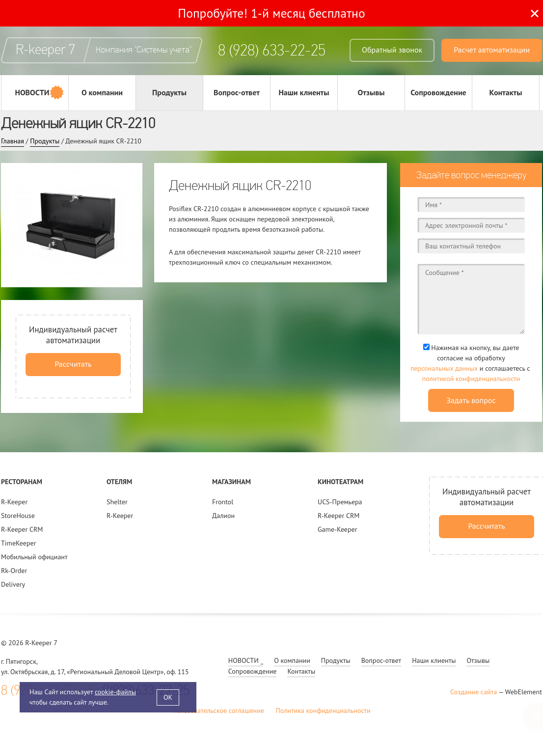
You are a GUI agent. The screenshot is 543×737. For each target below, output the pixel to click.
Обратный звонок (392, 50)
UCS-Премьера (340, 501)
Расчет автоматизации (492, 50)
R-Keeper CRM (22, 529)
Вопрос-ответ (237, 92)
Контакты (505, 92)
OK (167, 697)
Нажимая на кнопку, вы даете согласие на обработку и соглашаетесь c (471, 363)
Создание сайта (473, 691)
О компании (102, 92)
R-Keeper (14, 501)
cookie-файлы (115, 691)
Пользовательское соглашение (218, 710)
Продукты (169, 92)
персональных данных (444, 368)
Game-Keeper (337, 529)
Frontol (222, 501)
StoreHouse (18, 515)
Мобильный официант (34, 556)
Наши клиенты (303, 92)
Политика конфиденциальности (323, 710)
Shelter (117, 501)
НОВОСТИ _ (34, 92)
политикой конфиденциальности (471, 378)
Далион (223, 515)
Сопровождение (438, 92)
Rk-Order (14, 570)
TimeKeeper (18, 543)
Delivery (13, 584)
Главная (12, 140)
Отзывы (370, 92)
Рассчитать (72, 364)
